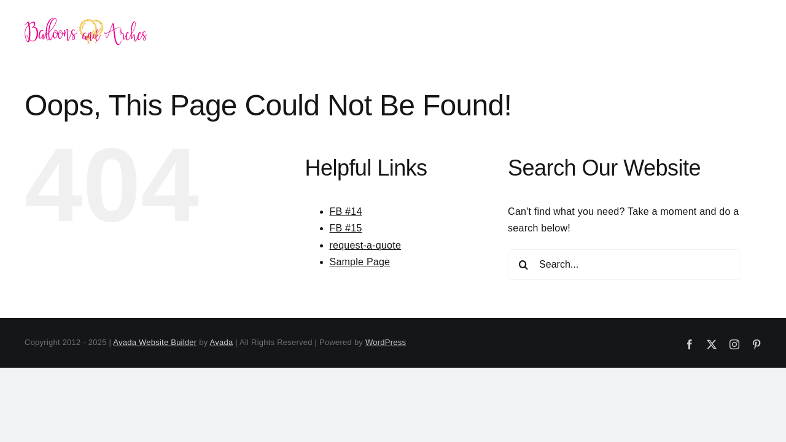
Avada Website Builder (154, 342)
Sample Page (360, 262)
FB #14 (346, 211)
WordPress (385, 342)
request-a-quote (366, 245)
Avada (221, 342)
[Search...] (624, 264)
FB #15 (346, 228)
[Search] (523, 264)
